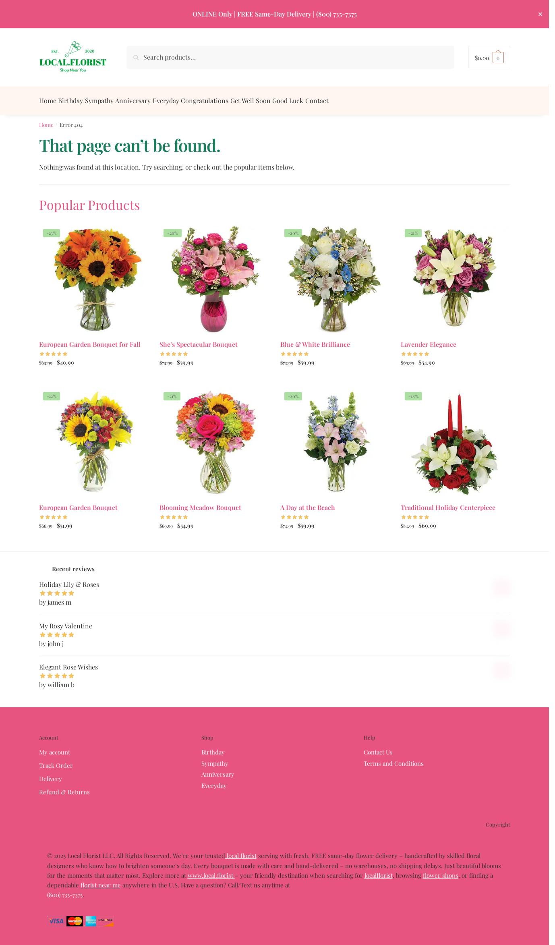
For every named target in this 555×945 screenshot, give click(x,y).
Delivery (50, 774)
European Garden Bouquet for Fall (90, 339)
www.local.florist (211, 870)
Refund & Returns (64, 787)
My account (54, 747)
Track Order (56, 760)
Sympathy (214, 758)
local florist (241, 851)
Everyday (214, 781)
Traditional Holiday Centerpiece (448, 502)
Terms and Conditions (394, 758)
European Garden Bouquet (78, 502)
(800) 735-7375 (336, 14)
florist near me (101, 880)
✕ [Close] (540, 14)
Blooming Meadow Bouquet (200, 502)
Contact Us (378, 747)
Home (46, 119)
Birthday (213, 747)
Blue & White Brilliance (315, 339)
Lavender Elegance (428, 339)
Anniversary (217, 769)
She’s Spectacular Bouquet (198, 339)
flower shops (440, 870)
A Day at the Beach (307, 502)
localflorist (378, 870)
